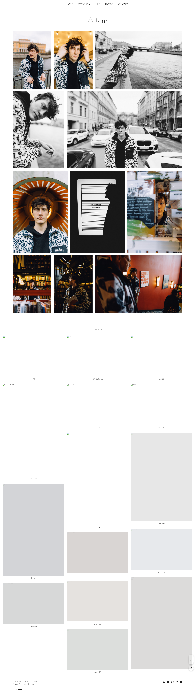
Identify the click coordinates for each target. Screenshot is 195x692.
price (98, 4)
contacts (123, 4)
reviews (109, 4)
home (70, 4)
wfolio (20, 689)
